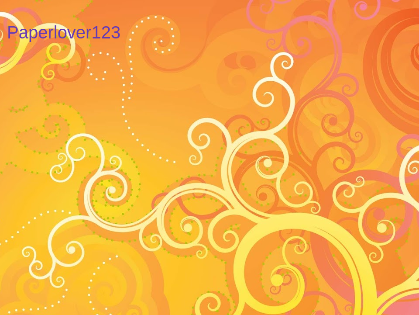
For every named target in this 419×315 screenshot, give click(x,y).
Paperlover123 (63, 32)
